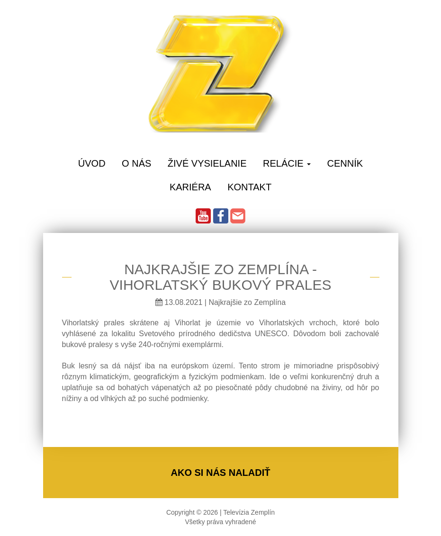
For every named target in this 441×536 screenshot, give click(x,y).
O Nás (136, 163)
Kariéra (190, 187)
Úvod (92, 163)
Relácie (287, 163)
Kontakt (249, 187)
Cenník (345, 163)
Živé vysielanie (207, 163)
